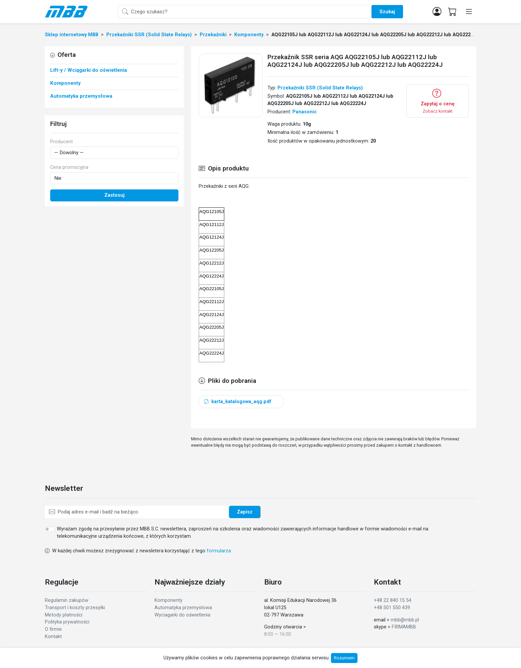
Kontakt (53, 636)
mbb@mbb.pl (405, 620)
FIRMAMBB (404, 627)
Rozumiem (344, 657)
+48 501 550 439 (392, 608)
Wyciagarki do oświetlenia (182, 615)
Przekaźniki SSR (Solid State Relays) (320, 88)
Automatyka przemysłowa (183, 608)
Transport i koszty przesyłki (75, 608)
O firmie (53, 629)
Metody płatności (63, 615)
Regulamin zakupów (66, 600)
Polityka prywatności (67, 622)
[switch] (49, 529)
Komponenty (168, 600)
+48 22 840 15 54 (392, 600)
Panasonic (304, 112)
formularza (219, 551)
